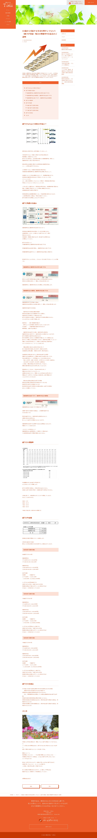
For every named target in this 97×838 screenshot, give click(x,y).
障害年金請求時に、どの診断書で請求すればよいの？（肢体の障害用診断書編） (68, 80)
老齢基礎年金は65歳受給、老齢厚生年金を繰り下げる (39, 95)
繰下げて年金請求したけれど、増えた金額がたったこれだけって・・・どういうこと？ (68, 55)
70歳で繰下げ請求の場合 (32, 107)
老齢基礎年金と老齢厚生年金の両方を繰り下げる (38, 93)
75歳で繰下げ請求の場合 (32, 110)
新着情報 (64, 40)
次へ (50, 786)
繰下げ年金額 (29, 102)
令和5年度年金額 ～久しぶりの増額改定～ (68, 63)
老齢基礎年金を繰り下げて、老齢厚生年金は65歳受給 (39, 97)
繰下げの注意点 (29, 112)
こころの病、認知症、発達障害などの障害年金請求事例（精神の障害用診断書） (68, 71)
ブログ (25, 41)
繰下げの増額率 (29, 100)
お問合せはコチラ (26, 778)
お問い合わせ (91, 2)
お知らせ (64, 33)
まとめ (27, 115)
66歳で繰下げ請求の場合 (32, 105)
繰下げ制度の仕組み (30, 90)
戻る (31, 786)
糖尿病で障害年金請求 (68, 48)
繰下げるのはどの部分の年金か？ (33, 88)
